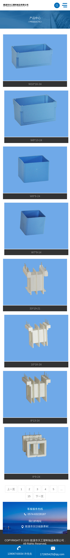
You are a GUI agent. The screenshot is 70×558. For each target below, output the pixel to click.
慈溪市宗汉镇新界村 (37, 526)
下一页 (39, 496)
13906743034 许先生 (19, 553)
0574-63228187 (37, 514)
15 (29, 496)
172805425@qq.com (52, 554)
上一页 (11, 489)
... (61, 489)
